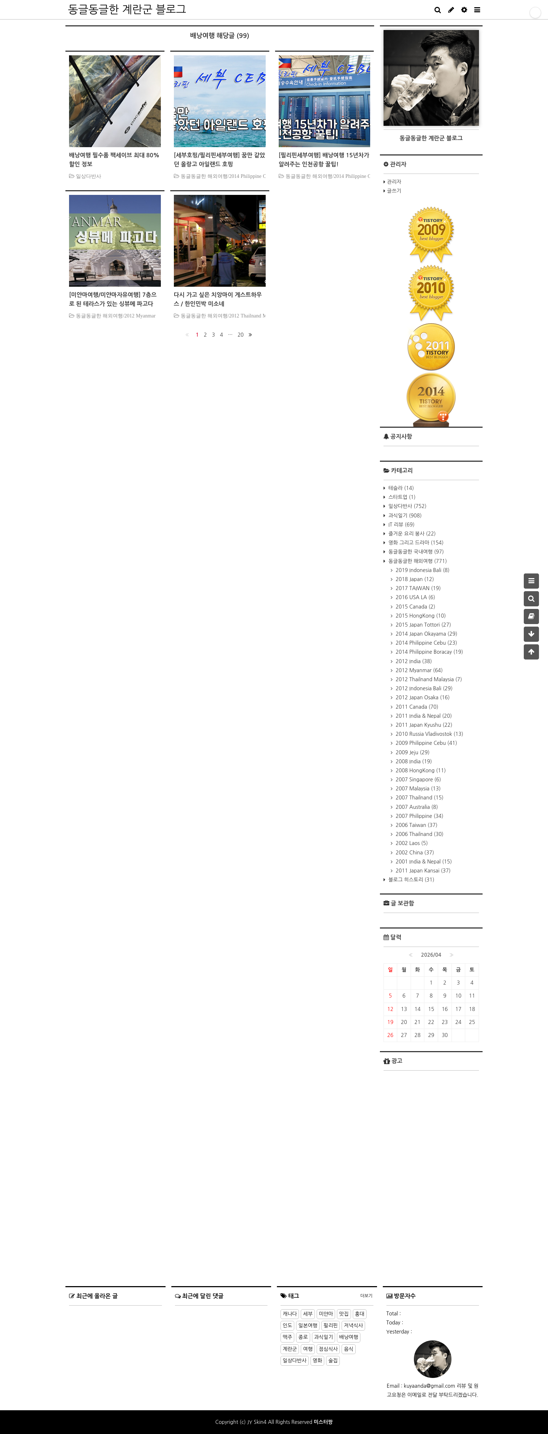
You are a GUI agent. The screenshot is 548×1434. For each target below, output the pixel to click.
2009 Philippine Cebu (425, 743)
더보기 (366, 1296)
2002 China (414, 852)
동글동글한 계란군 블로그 (127, 9)
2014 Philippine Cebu (425, 642)
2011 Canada (416, 706)
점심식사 (328, 1349)
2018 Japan (414, 579)
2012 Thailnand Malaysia (428, 679)
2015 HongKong (420, 615)
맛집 (343, 1313)
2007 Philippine (419, 816)
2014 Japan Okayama (425, 633)
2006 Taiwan (415, 825)
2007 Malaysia (417, 788)
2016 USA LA (414, 597)
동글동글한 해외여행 (417, 561)
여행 (307, 1349)
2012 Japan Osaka (422, 697)
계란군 (290, 1349)
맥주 (287, 1337)
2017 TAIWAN (417, 588)
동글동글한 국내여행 (415, 551)
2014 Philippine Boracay (428, 651)
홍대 (359, 1313)
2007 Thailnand (419, 797)
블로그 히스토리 (410, 879)
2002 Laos (411, 843)
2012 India (413, 661)
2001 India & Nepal (423, 861)
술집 (333, 1360)
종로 (303, 1337)
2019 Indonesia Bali (422, 570)
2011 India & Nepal (423, 715)
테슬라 (400, 488)
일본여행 (307, 1325)
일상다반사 (407, 506)
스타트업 (401, 497)
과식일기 (404, 515)
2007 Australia (416, 807)
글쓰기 (394, 190)
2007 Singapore (417, 779)
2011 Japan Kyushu (423, 724)
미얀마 (326, 1313)
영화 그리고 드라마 (415, 542)
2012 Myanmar (418, 670)
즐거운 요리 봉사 (411, 533)
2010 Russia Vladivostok (428, 734)
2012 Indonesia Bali (423, 688)
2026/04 (431, 954)
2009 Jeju (412, 752)
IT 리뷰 (401, 524)
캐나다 (290, 1313)
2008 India (413, 761)
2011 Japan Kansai (422, 870)
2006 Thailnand (419, 834)
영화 (317, 1360)
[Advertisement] (431, 1235)
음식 (348, 1349)
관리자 (394, 181)
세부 (307, 1313)
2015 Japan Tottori (422, 624)
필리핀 (331, 1325)
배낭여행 (348, 1337)
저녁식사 (353, 1325)
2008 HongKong (420, 770)
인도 (287, 1325)
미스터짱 (323, 1422)
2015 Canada (415, 606)
